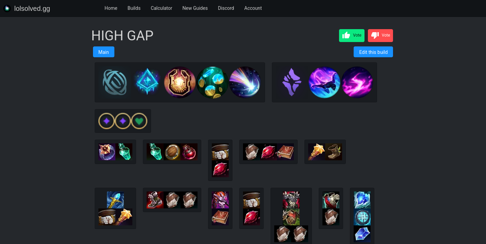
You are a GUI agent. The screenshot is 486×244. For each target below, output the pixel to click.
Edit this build (373, 52)
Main (103, 52)
